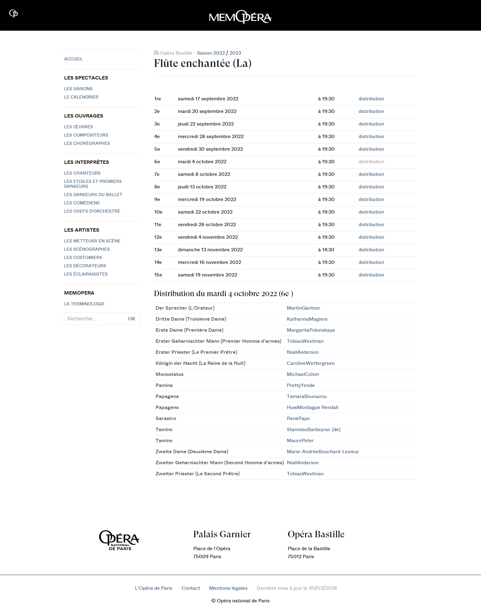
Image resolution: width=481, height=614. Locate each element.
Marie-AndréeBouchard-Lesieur (323, 451)
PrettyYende (301, 385)
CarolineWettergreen (311, 363)
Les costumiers (83, 258)
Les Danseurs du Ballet (93, 195)
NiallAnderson (303, 352)
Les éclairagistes (86, 274)
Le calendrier (81, 97)
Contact (191, 588)
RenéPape (298, 418)
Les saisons (78, 89)
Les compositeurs (86, 135)
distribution (371, 98)
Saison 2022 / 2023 (219, 53)
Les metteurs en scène (92, 241)
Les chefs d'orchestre (92, 211)
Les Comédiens (82, 203)
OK (131, 318)
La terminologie (84, 304)
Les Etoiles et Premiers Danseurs (93, 184)
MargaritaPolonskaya (311, 330)
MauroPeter (300, 440)
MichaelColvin (303, 374)
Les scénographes (87, 249)
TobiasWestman (305, 341)
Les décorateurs (85, 266)
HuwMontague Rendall (312, 407)
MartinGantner (303, 308)
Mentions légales (228, 588)
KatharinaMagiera (307, 319)
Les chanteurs (82, 173)
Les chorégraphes (87, 143)
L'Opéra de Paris (153, 588)
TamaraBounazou (307, 396)
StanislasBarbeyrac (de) (314, 429)
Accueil (73, 59)
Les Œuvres (78, 127)
